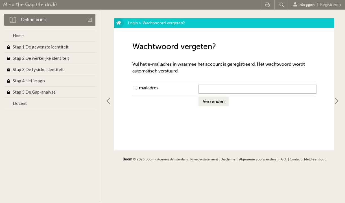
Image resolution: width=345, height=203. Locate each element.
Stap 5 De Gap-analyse (34, 91)
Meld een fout (315, 159)
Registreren (330, 5)
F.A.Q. (282, 159)
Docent (20, 103)
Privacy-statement (204, 159)
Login (133, 23)
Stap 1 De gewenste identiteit (41, 46)
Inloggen (304, 4)
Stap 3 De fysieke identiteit (38, 69)
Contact (296, 159)
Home (18, 35)
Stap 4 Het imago (29, 80)
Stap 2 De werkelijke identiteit (41, 58)
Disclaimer (228, 159)
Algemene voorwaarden (257, 159)
